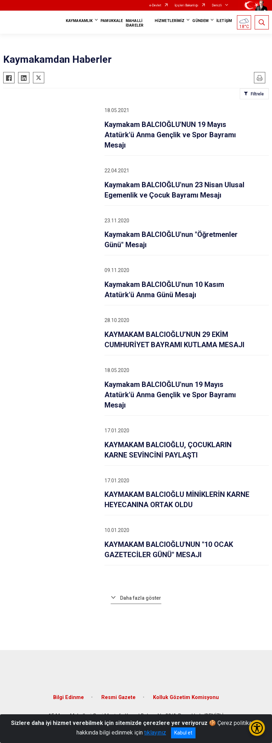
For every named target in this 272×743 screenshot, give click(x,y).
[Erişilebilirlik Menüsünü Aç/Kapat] (257, 728)
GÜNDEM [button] (200, 20)
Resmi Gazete (118, 697)
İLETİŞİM (224, 20)
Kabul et (183, 733)
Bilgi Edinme (68, 697)
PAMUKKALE (112, 20)
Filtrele (257, 94)
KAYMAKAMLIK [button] (79, 20)
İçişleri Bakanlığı (186, 5)
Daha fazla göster (140, 598)
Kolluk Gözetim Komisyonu (186, 697)
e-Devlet (155, 5)
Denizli (217, 5)
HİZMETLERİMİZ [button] (170, 20)
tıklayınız (155, 732)
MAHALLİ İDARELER (134, 23)
